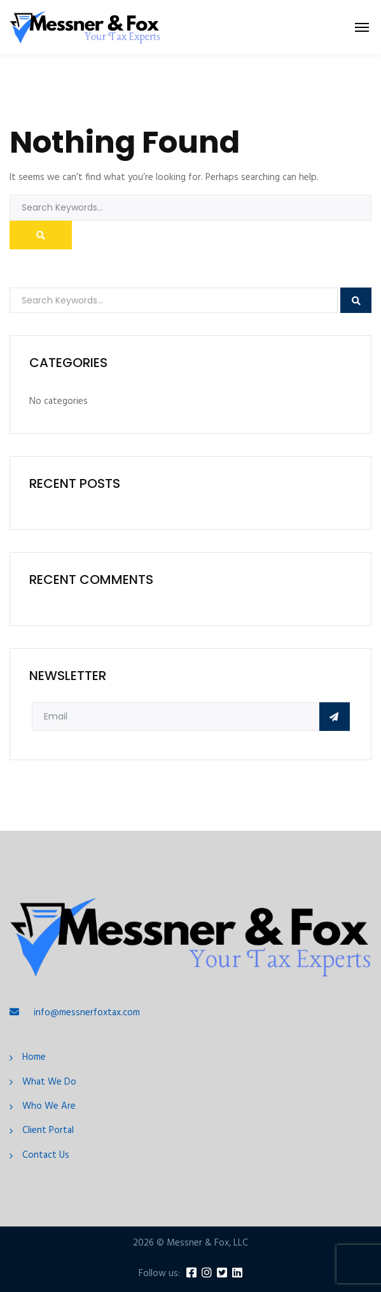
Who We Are (49, 1106)
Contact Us (45, 1155)
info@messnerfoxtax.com (87, 1012)
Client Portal (48, 1130)
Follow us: (159, 1274)
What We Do (49, 1082)
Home (34, 1057)
